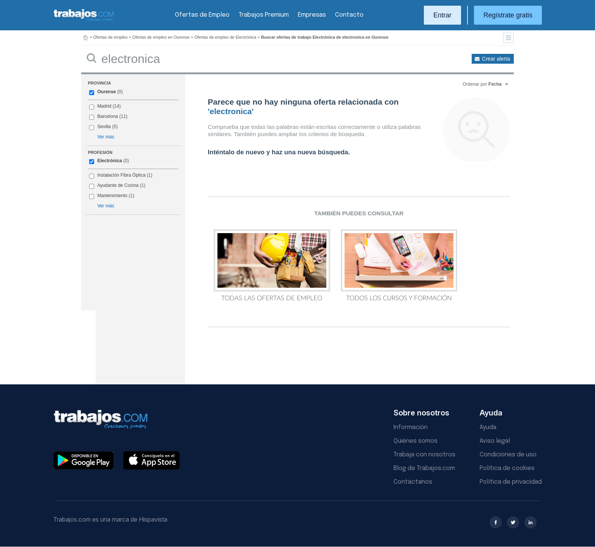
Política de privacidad (511, 482)
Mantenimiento (112, 195)
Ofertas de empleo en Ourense (161, 37)
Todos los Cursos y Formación (399, 265)
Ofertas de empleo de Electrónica (225, 37)
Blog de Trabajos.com (424, 468)
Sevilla (104, 126)
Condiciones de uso (508, 454)
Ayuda (488, 427)
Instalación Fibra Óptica (121, 175)
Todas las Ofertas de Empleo (272, 265)
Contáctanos (413, 482)
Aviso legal (495, 441)
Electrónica (109, 160)
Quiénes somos (416, 441)
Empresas (312, 15)
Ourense (106, 91)
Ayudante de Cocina (118, 185)
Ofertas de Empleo (202, 15)
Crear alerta (496, 59)
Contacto (349, 15)
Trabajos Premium (264, 15)
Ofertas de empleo (110, 37)
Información (411, 427)
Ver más (105, 136)
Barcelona (107, 116)
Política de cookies (507, 468)
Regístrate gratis (507, 15)
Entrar (442, 15)
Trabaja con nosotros (424, 454)
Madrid (104, 106)
